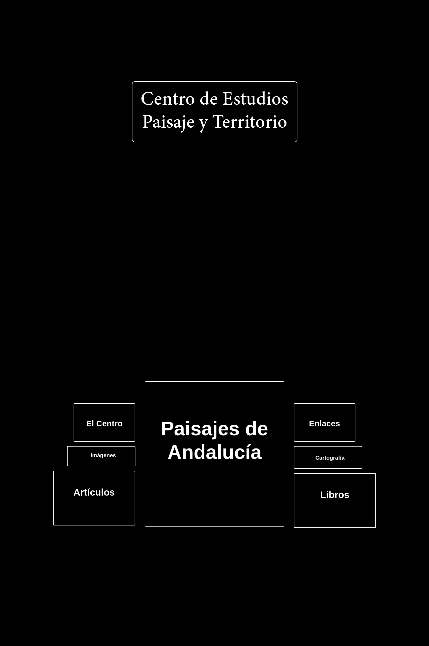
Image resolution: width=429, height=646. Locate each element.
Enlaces (324, 423)
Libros (334, 494)
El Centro (104, 423)
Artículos (94, 492)
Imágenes (103, 455)
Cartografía (330, 458)
